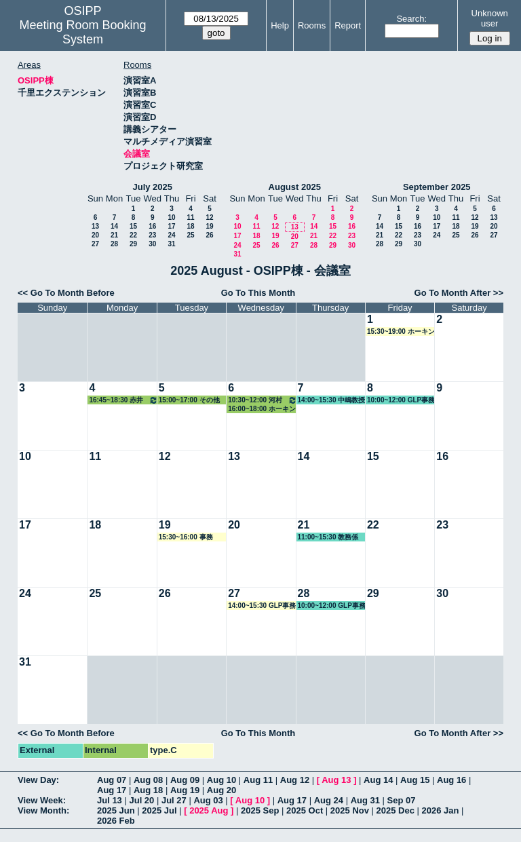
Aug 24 (328, 800)
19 (209, 226)
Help (280, 25)
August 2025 (295, 187)
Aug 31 (365, 800)
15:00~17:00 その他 (189, 400)
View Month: (43, 810)
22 (133, 235)
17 (171, 226)
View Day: (38, 780)
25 (190, 235)
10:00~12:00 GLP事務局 (401, 400)
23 (152, 235)
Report (347, 25)
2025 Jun (116, 810)
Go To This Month (258, 293)
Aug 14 (378, 780)
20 (95, 235)
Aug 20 (221, 790)
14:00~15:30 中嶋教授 (332, 400)
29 (133, 244)
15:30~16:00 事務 (186, 537)
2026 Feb (116, 821)
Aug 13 (336, 780)
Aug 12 (294, 780)
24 (171, 235)
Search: (411, 19)
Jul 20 (141, 800)
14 (114, 226)
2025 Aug (208, 810)
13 (95, 226)
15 (133, 226)
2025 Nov (349, 810)
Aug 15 (414, 780)
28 (114, 244)
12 (209, 217)
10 (171, 217)
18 (190, 226)
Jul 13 (109, 800)
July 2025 (152, 187)
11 (190, 217)
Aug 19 (184, 790)
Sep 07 (401, 800)
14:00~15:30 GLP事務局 (262, 606)
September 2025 (437, 187)
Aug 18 (148, 790)
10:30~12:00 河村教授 (262, 400)
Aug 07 (111, 780)
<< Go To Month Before (66, 293)
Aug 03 (208, 800)
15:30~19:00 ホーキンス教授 (401, 332)
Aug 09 (184, 780)
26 (209, 235)
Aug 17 (111, 790)
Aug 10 (221, 780)
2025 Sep (260, 810)
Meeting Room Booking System (82, 32)
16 (152, 226)
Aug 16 (451, 780)
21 (114, 235)
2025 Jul (159, 810)
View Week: (42, 800)
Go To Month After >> (458, 293)
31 (171, 244)
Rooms (312, 25)
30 (152, 244)
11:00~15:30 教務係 (328, 537)
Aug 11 (258, 780)
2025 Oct (304, 810)
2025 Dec (395, 810)
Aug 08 (148, 780)
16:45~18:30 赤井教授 (123, 400)
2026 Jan (440, 810)
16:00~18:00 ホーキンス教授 (262, 409)
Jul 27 (174, 800)
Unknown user (489, 18)
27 (95, 244)
